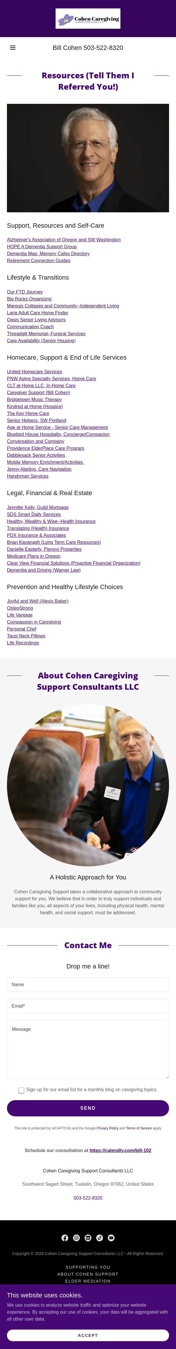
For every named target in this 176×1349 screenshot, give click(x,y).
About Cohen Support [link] (88, 1274)
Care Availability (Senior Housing (40, 340)
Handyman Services (27, 476)
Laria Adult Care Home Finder (37, 312)
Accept (88, 1335)
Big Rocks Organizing (29, 298)
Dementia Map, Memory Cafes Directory (48, 253)
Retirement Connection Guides (38, 260)
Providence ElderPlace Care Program (45, 448)
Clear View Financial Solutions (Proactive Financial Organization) (73, 563)
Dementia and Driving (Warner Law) (44, 570)
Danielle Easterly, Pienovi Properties (44, 549)
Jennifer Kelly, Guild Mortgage (38, 507)
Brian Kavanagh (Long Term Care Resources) (54, 542)
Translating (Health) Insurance (38, 528)
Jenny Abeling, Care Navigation (39, 469)
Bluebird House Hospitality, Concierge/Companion (58, 434)
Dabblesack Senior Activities (36, 455)
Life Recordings (23, 642)
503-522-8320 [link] (103, 47)
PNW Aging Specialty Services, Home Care (51, 378)
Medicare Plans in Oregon (33, 556)
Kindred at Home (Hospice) (35, 406)
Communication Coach (30, 326)
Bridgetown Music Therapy (34, 399)
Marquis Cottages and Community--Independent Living (63, 305)
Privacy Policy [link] (107, 1128)
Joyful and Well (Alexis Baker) (37, 601)
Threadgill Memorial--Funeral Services (46, 333)
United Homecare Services (34, 371)
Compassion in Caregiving (34, 622)
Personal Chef (21, 628)
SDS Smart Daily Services (34, 514)
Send (88, 1108)
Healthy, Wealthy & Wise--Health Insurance (51, 521)
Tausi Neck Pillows (26, 635)
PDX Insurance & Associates (36, 535)
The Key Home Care (28, 413)
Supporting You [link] (88, 1267)
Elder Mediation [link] (88, 1281)
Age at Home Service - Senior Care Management (57, 427)
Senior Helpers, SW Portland (36, 420)
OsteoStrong (20, 608)
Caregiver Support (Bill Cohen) (38, 392)
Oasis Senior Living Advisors (36, 319)
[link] (88, 18)
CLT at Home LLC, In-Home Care (41, 385)
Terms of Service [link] (139, 1128)
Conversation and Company (35, 441)
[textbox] (88, 984)
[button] (13, 47)
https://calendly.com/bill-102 (120, 1150)
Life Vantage (20, 615)
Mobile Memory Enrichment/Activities (45, 462)
